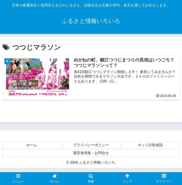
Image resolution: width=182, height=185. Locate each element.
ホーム (31, 145)
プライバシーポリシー (91, 145)
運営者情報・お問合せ (91, 153)
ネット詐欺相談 (150, 145)
